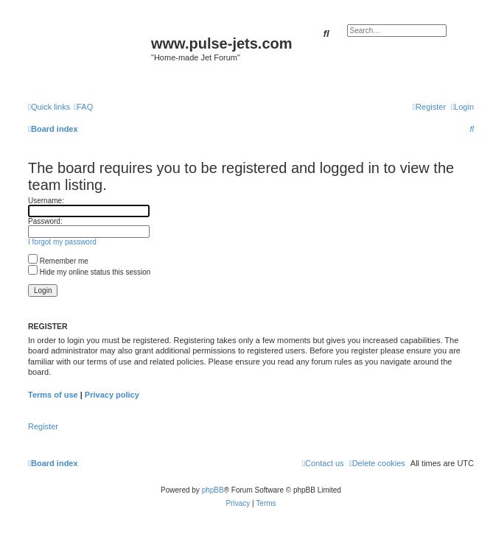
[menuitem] (83, 107)
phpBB (213, 490)
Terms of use (53, 394)
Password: (45, 221)
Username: (46, 201)
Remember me (58, 261)
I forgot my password (62, 242)
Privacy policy (112, 394)
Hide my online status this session (89, 272)
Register (43, 426)
